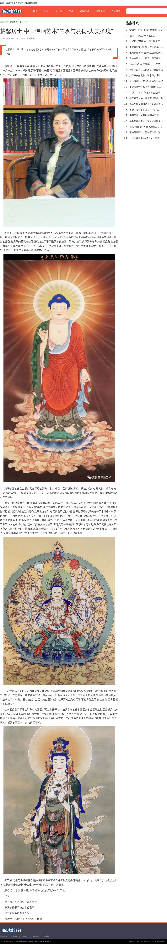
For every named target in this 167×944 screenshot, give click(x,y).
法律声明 (25, 936)
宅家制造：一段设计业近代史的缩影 (146, 53)
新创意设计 (31, 38)
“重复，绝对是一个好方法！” (143, 35)
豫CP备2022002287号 (144, 941)
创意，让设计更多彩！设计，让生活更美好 (18, 3)
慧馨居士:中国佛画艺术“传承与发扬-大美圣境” (146, 30)
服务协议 (36, 936)
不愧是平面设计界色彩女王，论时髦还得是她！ (146, 132)
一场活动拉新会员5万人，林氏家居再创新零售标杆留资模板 (146, 138)
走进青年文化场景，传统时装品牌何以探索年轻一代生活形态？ (146, 47)
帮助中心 (46, 936)
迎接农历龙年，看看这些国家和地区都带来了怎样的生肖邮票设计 (146, 58)
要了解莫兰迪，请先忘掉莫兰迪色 (146, 98)
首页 (35, 11)
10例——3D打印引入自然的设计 (145, 92)
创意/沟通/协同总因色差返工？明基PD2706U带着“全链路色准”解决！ (146, 127)
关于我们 (3, 936)
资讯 (71, 11)
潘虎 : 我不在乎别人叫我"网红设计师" (146, 109)
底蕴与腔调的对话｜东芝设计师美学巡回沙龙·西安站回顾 (146, 104)
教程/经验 (84, 11)
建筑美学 (100, 11)
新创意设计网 (15, 22)
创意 (46, 11)
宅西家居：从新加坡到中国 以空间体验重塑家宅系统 (146, 115)
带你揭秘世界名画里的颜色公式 (145, 87)
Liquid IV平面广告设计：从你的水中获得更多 (146, 64)
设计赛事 (115, 11)
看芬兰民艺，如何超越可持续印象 (146, 70)
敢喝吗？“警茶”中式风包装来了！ (145, 41)
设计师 (58, 11)
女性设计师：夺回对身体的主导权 (146, 81)
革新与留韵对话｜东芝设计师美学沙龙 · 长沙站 (146, 121)
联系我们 (14, 936)
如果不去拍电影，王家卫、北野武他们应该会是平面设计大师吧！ (146, 75)
